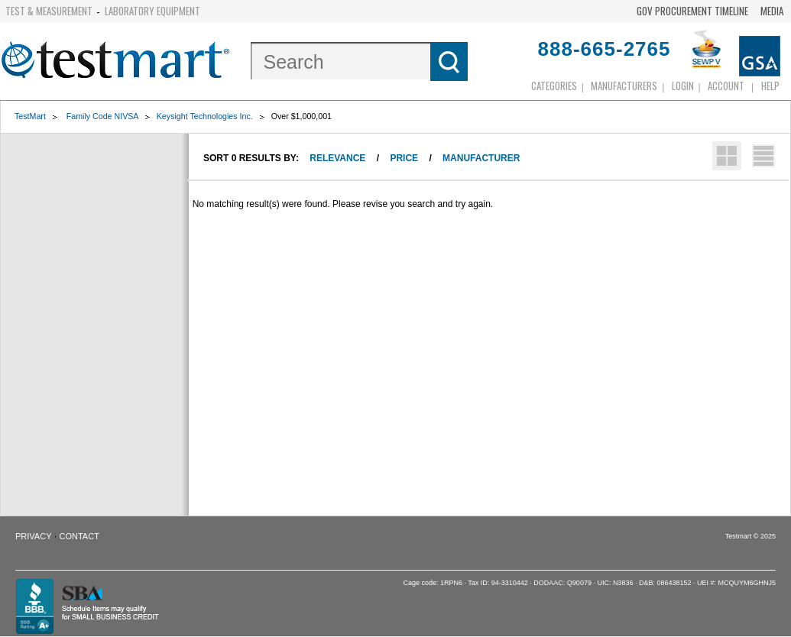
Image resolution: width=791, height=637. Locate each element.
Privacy (33, 536)
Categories (554, 85)
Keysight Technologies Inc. (205, 116)
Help (770, 85)
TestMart (30, 116)
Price (404, 158)
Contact (79, 536)
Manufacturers (624, 85)
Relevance (337, 158)
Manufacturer (481, 158)
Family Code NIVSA (102, 116)
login (683, 85)
